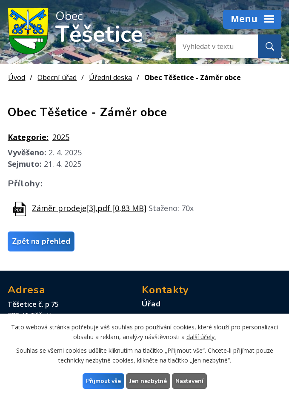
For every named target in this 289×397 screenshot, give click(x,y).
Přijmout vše (103, 381)
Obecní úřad (57, 77)
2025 (60, 137)
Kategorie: (28, 137)
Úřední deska (110, 77)
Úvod (16, 77)
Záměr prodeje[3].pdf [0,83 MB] (89, 208)
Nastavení (189, 381)
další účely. (201, 337)
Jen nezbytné (148, 381)
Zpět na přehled (41, 241)
